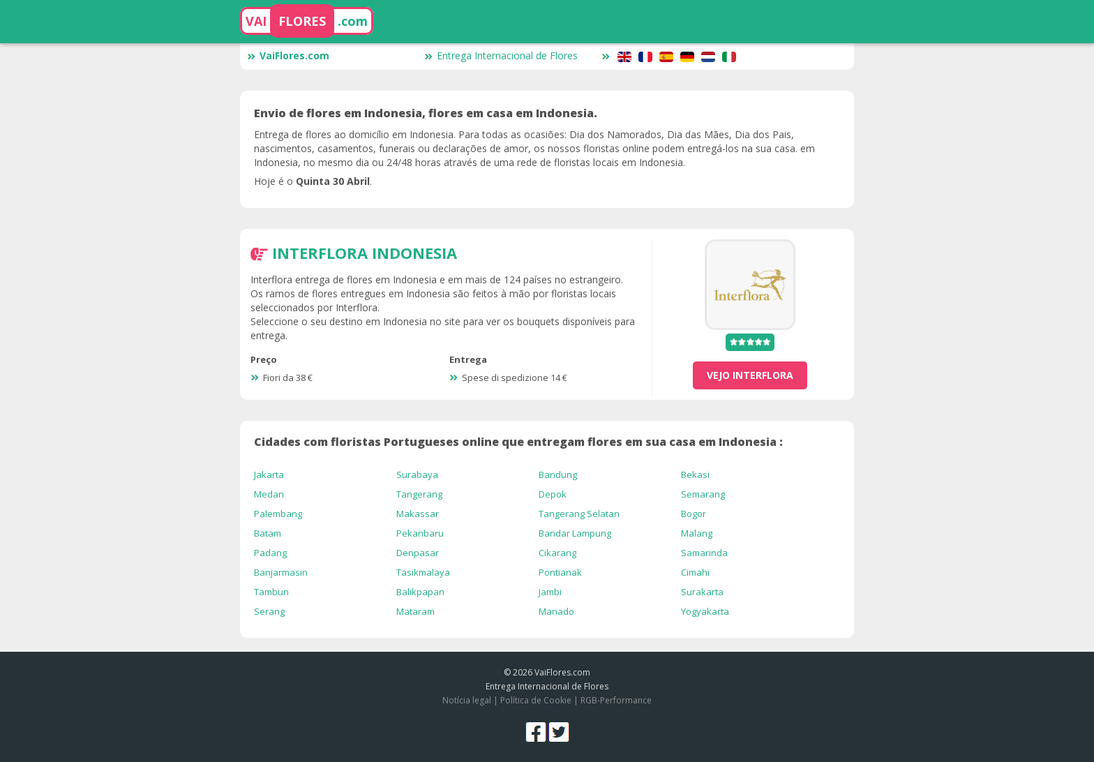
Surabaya (417, 474)
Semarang (703, 494)
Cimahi (695, 572)
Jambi (550, 591)
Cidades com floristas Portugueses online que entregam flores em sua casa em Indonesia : (518, 441)
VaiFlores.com (288, 55)
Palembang (278, 513)
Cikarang (557, 552)
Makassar (417, 513)
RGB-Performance (616, 700)
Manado (556, 611)
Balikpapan (420, 591)
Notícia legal (466, 700)
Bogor (693, 513)
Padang (270, 552)
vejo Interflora (750, 375)
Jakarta (269, 474)
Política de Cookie (535, 700)
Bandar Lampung (575, 533)
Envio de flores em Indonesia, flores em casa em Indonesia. (425, 113)
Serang (269, 611)
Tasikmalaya (423, 572)
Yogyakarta (705, 611)
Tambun (271, 591)
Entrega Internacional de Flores (501, 55)
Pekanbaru (420, 533)
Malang (696, 533)
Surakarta (702, 591)
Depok (553, 494)
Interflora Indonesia (364, 252)
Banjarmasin (281, 572)
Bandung (558, 474)
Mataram (415, 611)
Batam (267, 533)
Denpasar (417, 552)
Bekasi (695, 474)
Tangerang (419, 494)
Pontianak (560, 572)
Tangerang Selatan (579, 513)
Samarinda (704, 552)
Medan (269, 494)
